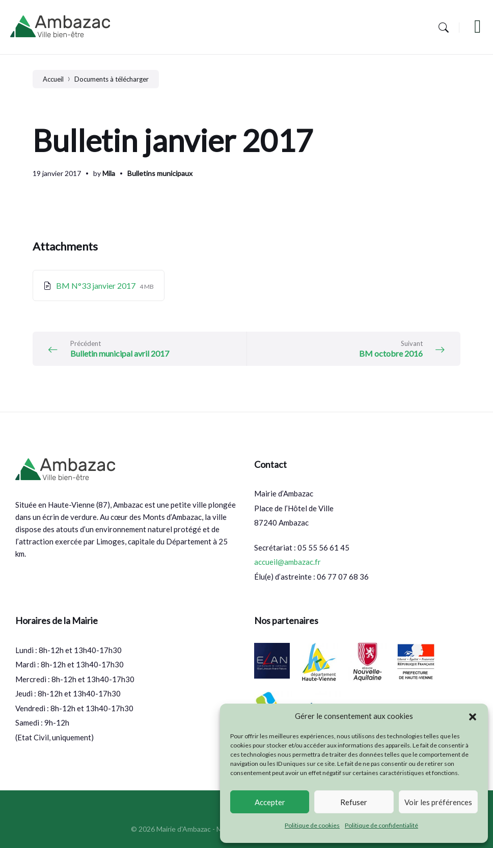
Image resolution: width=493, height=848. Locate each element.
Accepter (270, 802)
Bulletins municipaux (160, 173)
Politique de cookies (312, 825)
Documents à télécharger (111, 79)
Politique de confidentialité (381, 825)
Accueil (53, 79)
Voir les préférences (438, 802)
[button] (473, 716)
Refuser (353, 802)
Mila (108, 173)
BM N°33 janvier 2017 (96, 285)
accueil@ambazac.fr (287, 561)
